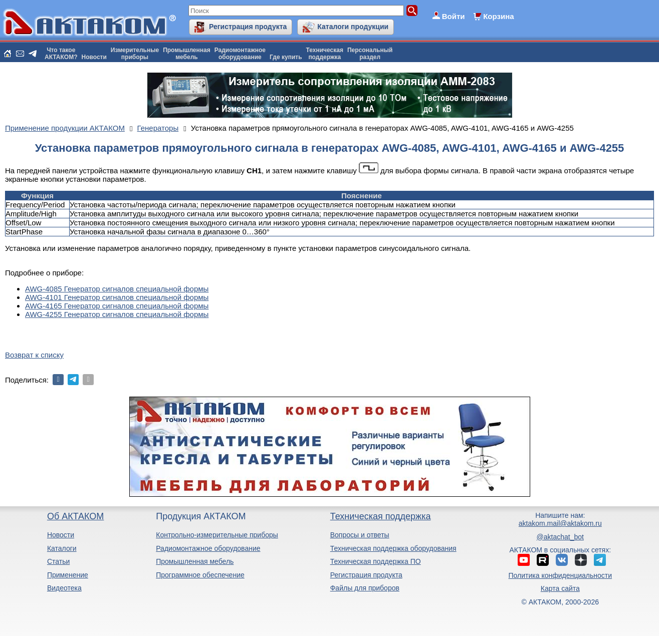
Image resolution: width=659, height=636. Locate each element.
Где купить (286, 57)
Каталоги (62, 548)
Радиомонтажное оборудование (208, 548)
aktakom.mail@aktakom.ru (560, 523)
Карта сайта (560, 588)
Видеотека (64, 588)
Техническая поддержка (380, 516)
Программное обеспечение (200, 575)
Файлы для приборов (364, 588)
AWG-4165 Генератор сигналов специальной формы (116, 305)
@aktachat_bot (560, 537)
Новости (94, 57)
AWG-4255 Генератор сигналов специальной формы (116, 314)
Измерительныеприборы (135, 54)
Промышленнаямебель (186, 54)
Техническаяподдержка (324, 54)
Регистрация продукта (248, 27)
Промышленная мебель (195, 561)
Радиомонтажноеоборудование (240, 54)
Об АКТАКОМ (75, 516)
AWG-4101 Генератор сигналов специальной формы (116, 297)
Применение (67, 575)
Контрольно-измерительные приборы (217, 535)
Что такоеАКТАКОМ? (61, 54)
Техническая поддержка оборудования (393, 548)
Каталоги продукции (352, 27)
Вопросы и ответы (359, 535)
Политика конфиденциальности (560, 575)
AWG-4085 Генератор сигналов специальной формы (116, 288)
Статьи (58, 561)
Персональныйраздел (369, 54)
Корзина (498, 16)
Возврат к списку (34, 355)
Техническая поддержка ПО (375, 561)
